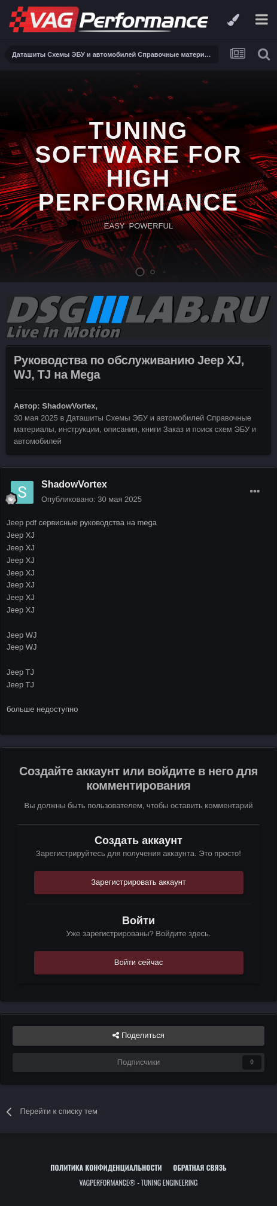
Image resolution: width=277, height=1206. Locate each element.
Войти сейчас (138, 962)
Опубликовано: (91, 499)
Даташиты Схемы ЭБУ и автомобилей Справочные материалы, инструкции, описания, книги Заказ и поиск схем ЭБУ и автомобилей (135, 429)
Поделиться (138, 1035)
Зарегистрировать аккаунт (138, 882)
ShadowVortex (68, 405)
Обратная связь (200, 1167)
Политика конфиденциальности (106, 1167)
